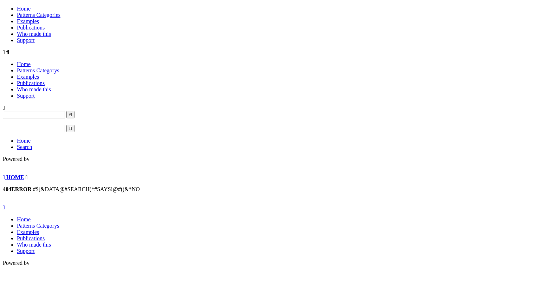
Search (24, 147)
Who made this (34, 34)
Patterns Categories (38, 15)
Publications (31, 28)
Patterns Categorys (38, 70)
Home (24, 9)
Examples (28, 21)
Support (26, 40)
